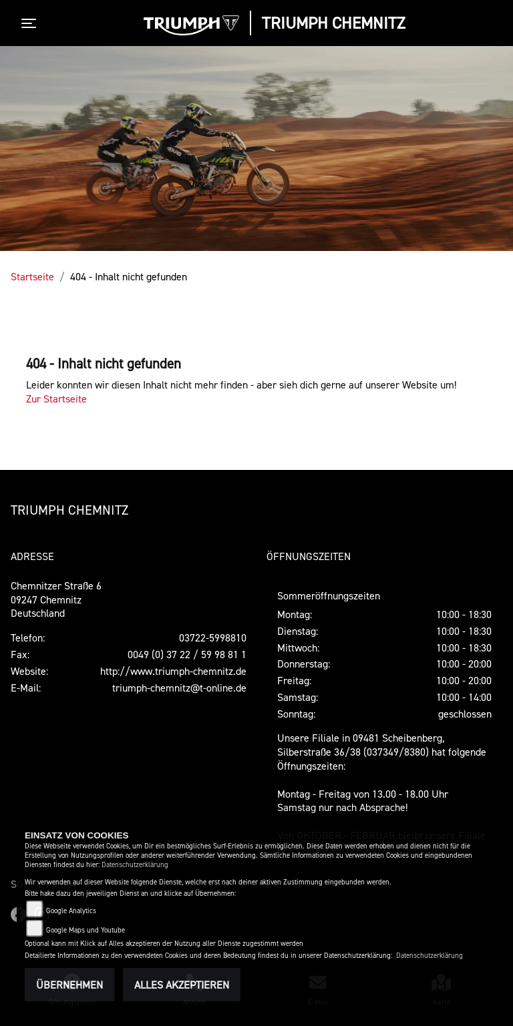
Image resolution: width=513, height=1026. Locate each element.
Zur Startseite (56, 398)
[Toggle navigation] (31, 23)
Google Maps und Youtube (85, 930)
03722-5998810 (212, 637)
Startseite (32, 276)
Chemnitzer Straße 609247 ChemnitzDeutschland (56, 599)
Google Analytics (71, 911)
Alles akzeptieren (181, 984)
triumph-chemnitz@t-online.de (179, 687)
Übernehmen (69, 984)
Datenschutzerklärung (135, 864)
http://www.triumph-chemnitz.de (173, 671)
